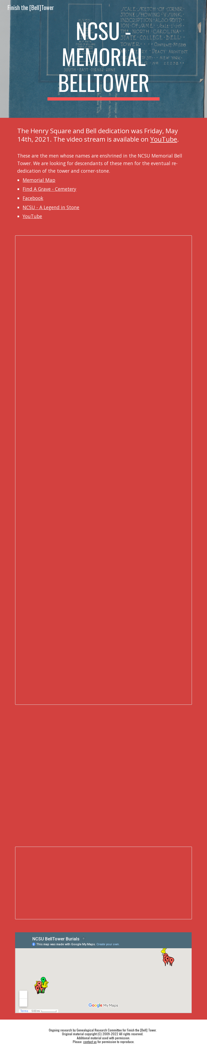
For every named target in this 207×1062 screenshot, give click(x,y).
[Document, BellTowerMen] (103, 470)
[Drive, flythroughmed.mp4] (149, 744)
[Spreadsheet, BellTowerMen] (103, 883)
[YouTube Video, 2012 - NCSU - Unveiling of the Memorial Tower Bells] (58, 742)
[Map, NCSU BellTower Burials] (103, 972)
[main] (103, 59)
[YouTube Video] (149, 804)
